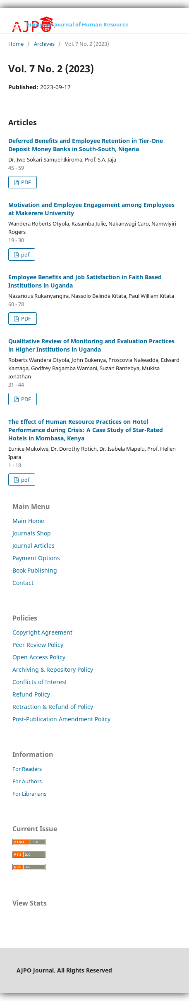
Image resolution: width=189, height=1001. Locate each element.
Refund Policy (31, 694)
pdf (24, 254)
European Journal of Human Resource (78, 24)
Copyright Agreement (42, 632)
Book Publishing (34, 570)
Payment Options (36, 558)
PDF (25, 182)
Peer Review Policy (37, 645)
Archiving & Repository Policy (52, 669)
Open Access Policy (38, 657)
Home (16, 44)
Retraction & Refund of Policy (52, 707)
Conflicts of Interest (39, 682)
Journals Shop (31, 533)
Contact (22, 583)
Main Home (28, 521)
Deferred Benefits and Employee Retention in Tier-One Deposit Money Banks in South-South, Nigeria (85, 145)
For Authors (27, 781)
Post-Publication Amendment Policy (61, 719)
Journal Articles (33, 545)
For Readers (27, 769)
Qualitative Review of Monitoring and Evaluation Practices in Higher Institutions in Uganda (91, 345)
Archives (44, 44)
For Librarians (29, 793)
